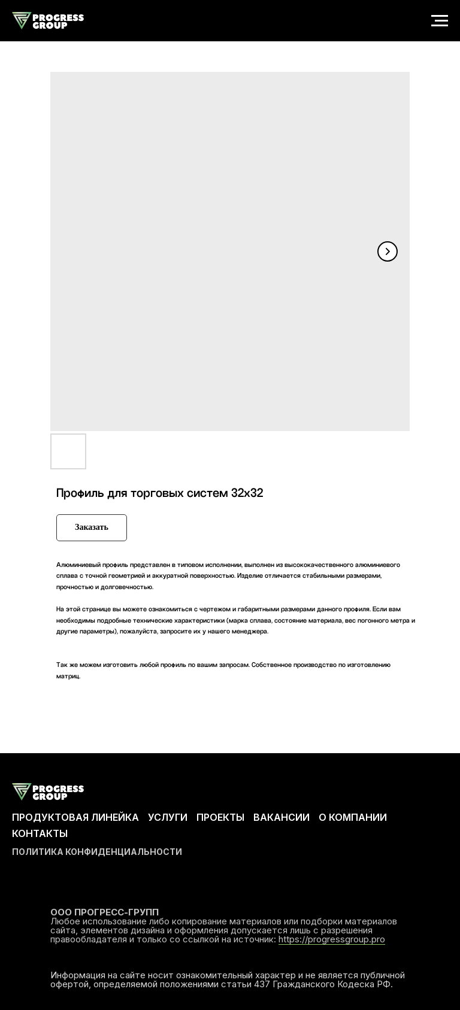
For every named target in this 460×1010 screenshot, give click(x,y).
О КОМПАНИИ (353, 817)
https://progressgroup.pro (332, 939)
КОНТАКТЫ (40, 833)
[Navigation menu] (439, 21)
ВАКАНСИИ (281, 817)
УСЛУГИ (167, 817)
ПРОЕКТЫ (220, 817)
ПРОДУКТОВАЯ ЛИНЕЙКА (75, 817)
